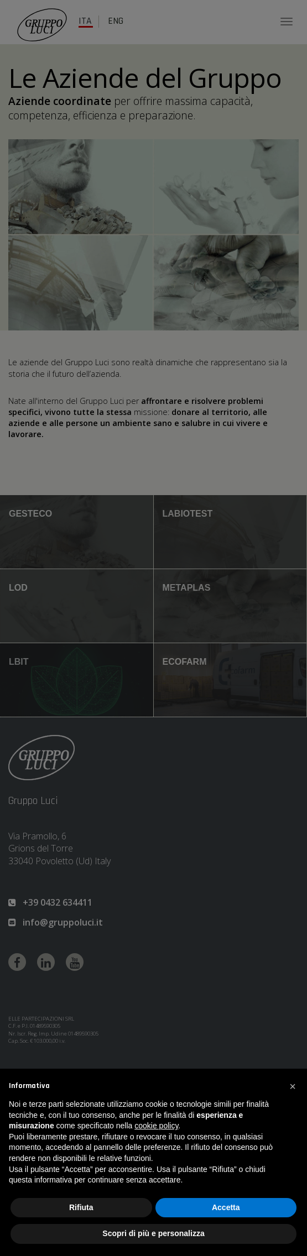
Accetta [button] (226, 1207)
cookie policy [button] (156, 1125)
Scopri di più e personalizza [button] (153, 1233)
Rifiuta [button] (81, 1207)
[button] (292, 1086)
